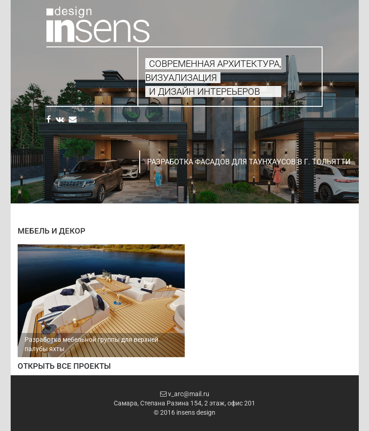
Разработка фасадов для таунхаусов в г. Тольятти (248, 161)
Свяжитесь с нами (70, 93)
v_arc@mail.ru (184, 394)
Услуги (55, 71)
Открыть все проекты (64, 366)
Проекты (59, 82)
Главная (56, 61)
